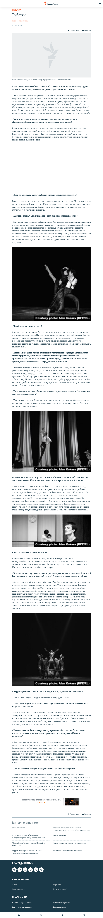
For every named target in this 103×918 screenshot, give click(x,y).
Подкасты (57, 885)
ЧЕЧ (62, 915)
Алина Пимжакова (20, 21)
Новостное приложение (22, 903)
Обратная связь (18, 889)
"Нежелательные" (60, 889)
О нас (14, 885)
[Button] (73, 30)
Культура (16, 10)
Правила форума (59, 907)
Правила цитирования (62, 903)
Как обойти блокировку (22, 907)
